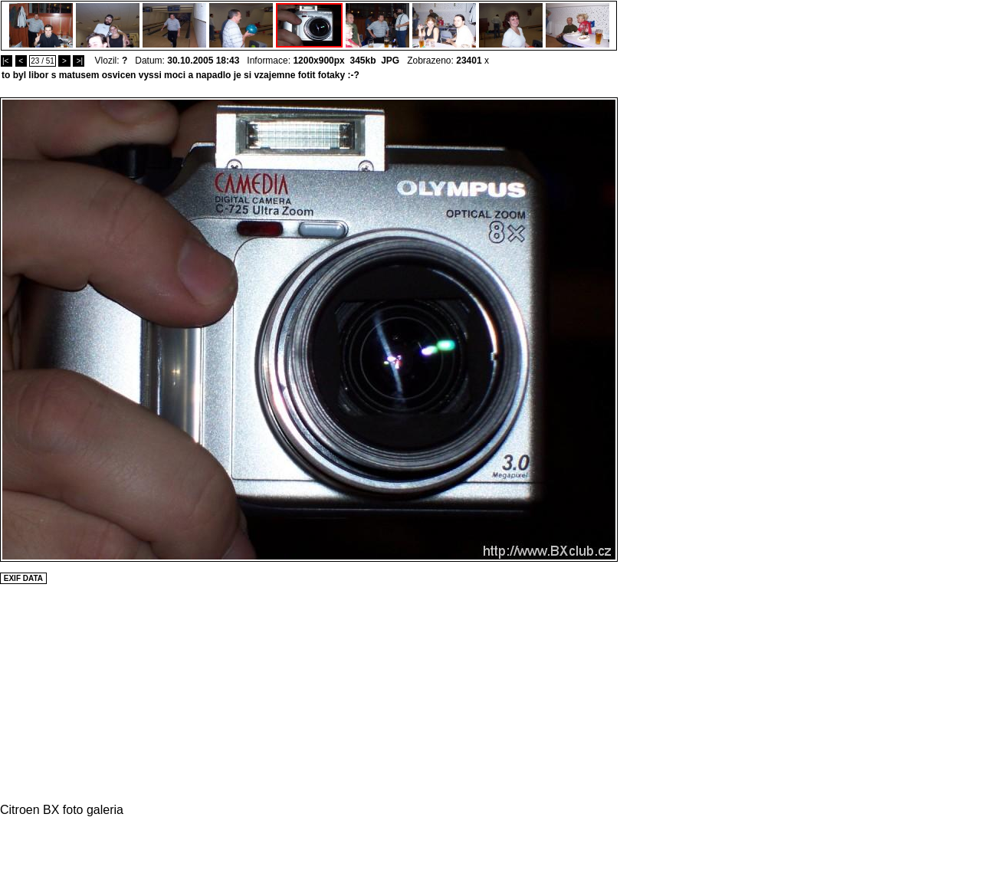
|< (6, 61)
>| (78, 61)
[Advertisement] (664, 327)
